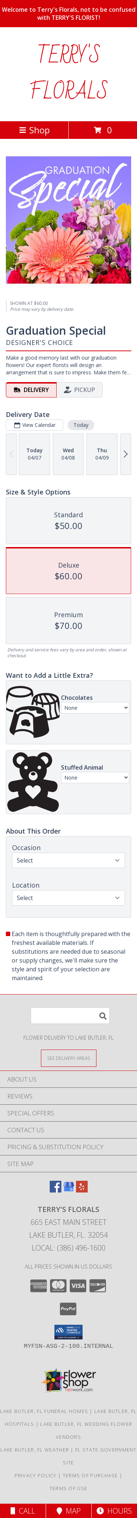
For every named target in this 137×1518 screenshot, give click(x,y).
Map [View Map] (69, 1511)
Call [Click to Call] (23, 1511)
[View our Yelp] (82, 1190)
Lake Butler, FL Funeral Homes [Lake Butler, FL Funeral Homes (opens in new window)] (44, 1411)
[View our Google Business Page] (69, 1190)
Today (80, 424)
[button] (68, 1332)
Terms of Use (69, 1488)
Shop (34, 130)
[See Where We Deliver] (68, 1057)
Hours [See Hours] (114, 1511)
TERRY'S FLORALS (68, 74)
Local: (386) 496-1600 (69, 1248)
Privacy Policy (36, 1475)
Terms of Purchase (90, 1475)
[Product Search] (70, 1015)
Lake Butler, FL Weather (34, 1449)
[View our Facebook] (55, 1190)
